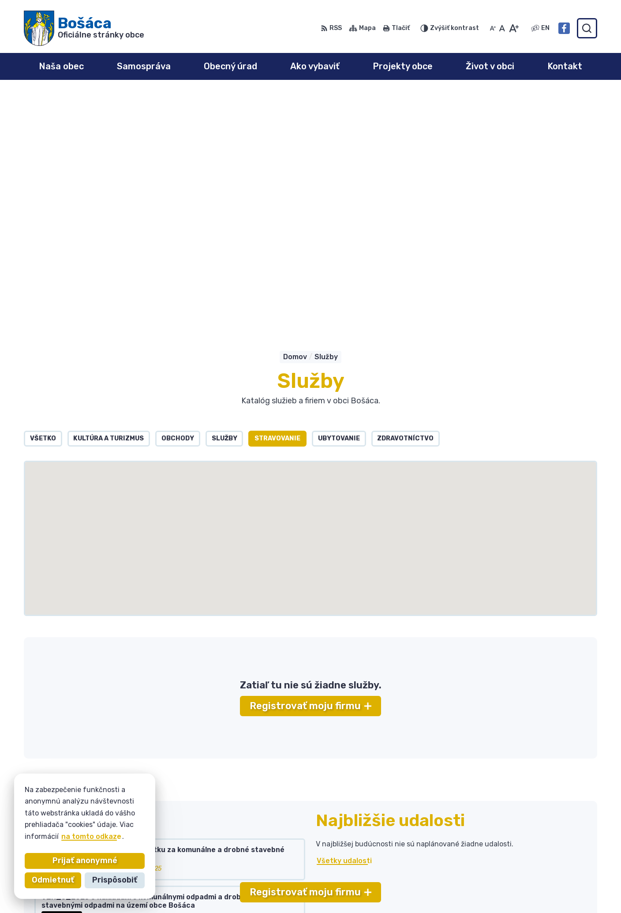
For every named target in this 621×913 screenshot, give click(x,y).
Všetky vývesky (62, 703)
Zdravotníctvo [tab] (405, 201)
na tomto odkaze (91, 836)
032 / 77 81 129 (517, 852)
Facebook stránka (523, 872)
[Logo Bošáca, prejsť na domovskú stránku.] (84, 28)
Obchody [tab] (177, 201)
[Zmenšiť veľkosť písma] (493, 28)
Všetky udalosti (344, 624)
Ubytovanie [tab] (339, 201)
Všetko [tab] (43, 201)
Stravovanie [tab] (277, 201)
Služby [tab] (224, 201)
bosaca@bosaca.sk (524, 861)
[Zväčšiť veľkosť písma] (513, 28)
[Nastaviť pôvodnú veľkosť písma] (502, 28)
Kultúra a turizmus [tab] (108, 201)
